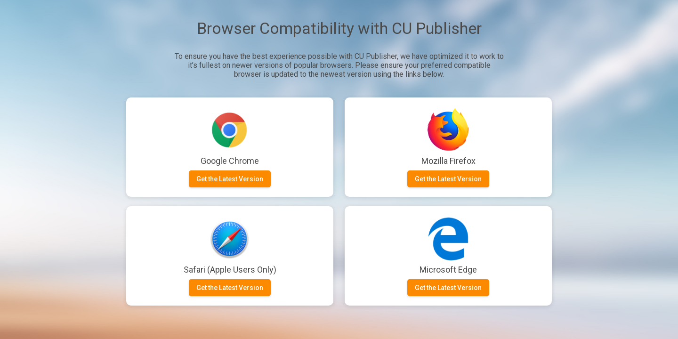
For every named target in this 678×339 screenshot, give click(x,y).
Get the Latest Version (229, 179)
